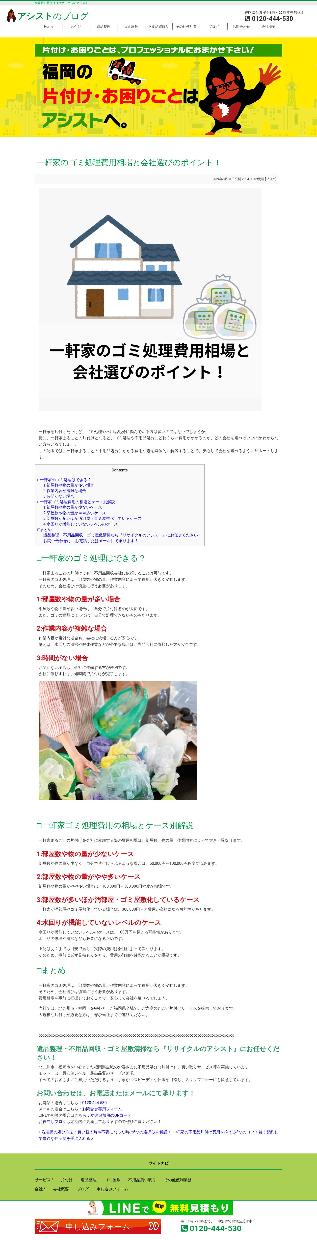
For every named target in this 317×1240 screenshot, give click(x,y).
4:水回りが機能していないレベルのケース (80, 524)
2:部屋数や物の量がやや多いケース (74, 513)
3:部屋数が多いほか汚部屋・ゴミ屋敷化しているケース (92, 518)
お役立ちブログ (52, 1121)
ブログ (214, 27)
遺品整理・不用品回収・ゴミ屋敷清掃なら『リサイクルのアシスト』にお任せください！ (122, 535)
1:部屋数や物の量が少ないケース (72, 507)
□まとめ (44, 529)
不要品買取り (158, 27)
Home (48, 27)
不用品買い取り (142, 1180)
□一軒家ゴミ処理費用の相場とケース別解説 (76, 501)
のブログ (47, 16)
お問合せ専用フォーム (102, 1109)
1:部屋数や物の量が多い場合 (68, 485)
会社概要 (268, 27)
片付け (76, 27)
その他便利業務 (178, 1180)
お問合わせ (241, 27)
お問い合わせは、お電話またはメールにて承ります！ (90, 540)
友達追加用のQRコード (110, 1115)
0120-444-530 (94, 1102)
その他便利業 (186, 27)
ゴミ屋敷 (131, 27)
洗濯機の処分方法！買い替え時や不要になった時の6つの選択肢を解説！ (107, 1132)
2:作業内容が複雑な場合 (64, 490)
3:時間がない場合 (58, 496)
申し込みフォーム (98, 1226)
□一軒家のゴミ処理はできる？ (64, 479)
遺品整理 (103, 27)
